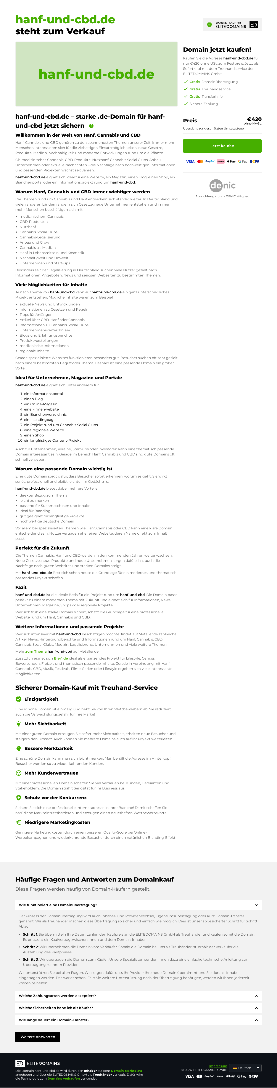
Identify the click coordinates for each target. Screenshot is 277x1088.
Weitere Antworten (38, 1037)
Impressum (218, 1066)
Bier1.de (61, 658)
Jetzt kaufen (222, 146)
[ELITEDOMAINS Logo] (80, 1064)
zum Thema (49, 651)
